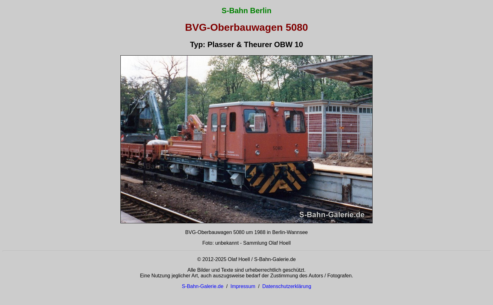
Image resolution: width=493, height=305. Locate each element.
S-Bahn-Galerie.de (203, 286)
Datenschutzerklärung (286, 286)
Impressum (242, 286)
